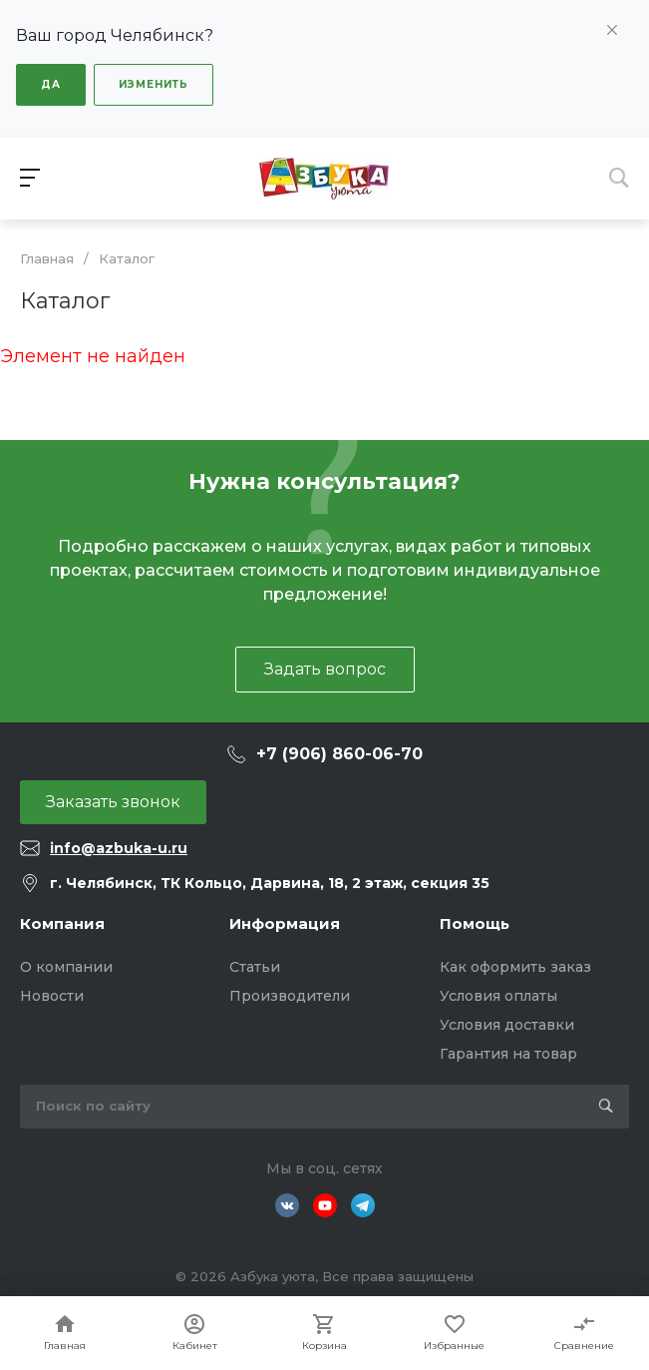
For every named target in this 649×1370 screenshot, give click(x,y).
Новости (52, 996)
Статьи (254, 967)
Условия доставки (507, 1025)
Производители (289, 996)
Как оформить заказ (515, 967)
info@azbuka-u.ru (118, 848)
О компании (66, 967)
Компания (62, 923)
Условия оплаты (498, 996)
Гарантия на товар (508, 1054)
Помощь (474, 923)
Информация (284, 923)
